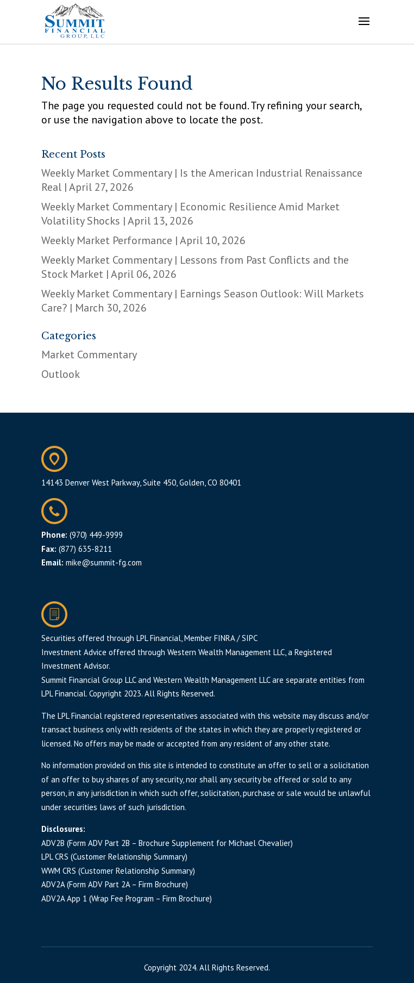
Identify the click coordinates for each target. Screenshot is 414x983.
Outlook (60, 374)
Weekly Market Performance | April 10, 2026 (143, 240)
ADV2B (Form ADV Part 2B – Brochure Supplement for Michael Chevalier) (167, 843)
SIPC (250, 638)
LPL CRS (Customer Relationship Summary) (114, 856)
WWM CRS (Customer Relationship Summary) (118, 871)
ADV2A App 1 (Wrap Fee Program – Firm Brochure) (126, 898)
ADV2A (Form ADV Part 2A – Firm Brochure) (114, 884)
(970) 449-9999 (96, 535)
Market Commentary (89, 354)
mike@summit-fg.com (104, 562)
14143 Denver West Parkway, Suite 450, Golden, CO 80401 (141, 482)
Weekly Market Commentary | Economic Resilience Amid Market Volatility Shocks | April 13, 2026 (190, 214)
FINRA (224, 638)
